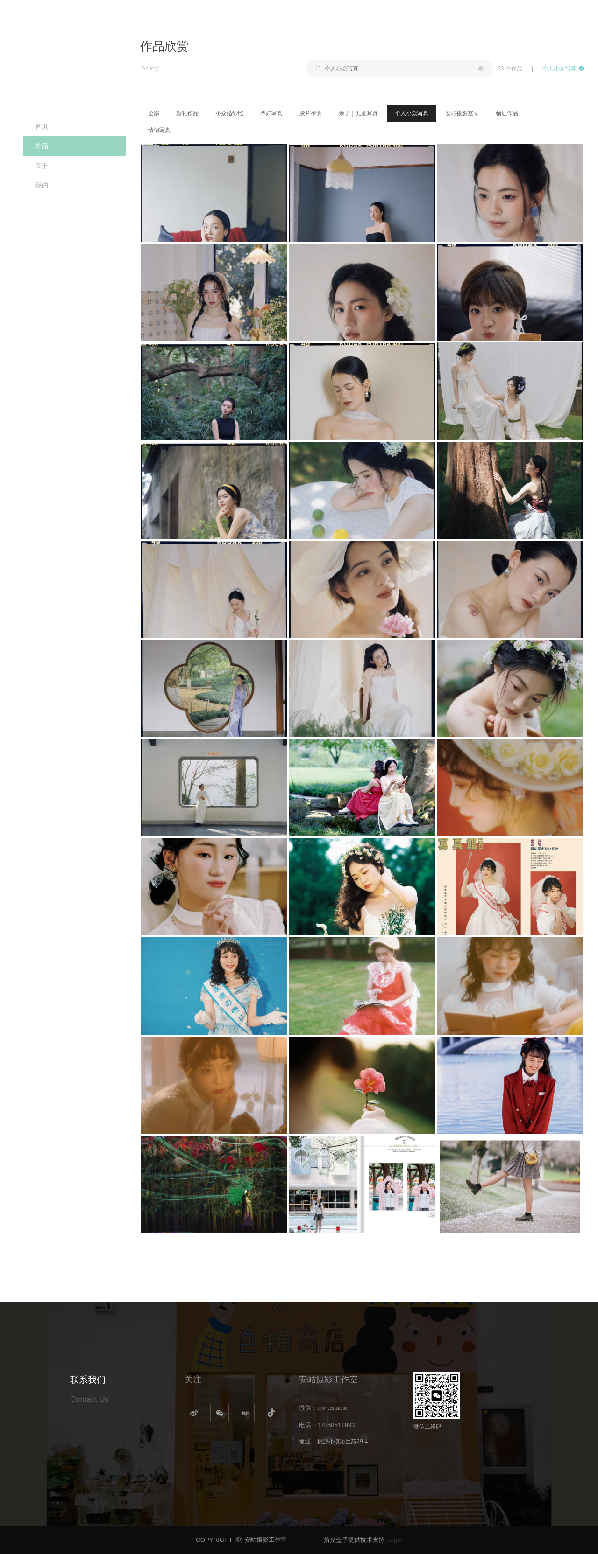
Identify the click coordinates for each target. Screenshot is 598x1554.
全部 (153, 113)
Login (394, 1539)
